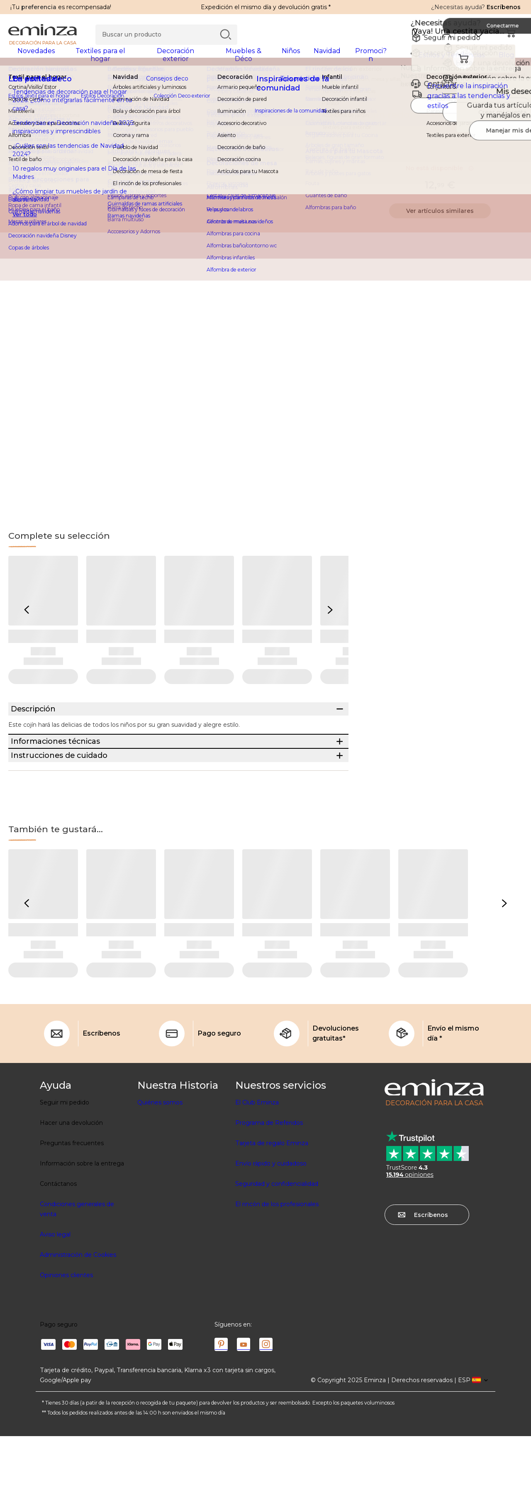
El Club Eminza (257, 1154)
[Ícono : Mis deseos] (514, 120)
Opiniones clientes (66, 1327)
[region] (265, 87)
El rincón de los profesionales (277, 1256)
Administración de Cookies (78, 1306)
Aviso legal (55, 1286)
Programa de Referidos (269, 1174)
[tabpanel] (202, 59)
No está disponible (440, 173)
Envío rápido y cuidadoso (271, 1215)
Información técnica (391, 156)
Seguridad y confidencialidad (276, 1235)
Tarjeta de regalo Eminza (271, 1195)
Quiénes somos (160, 1154)
